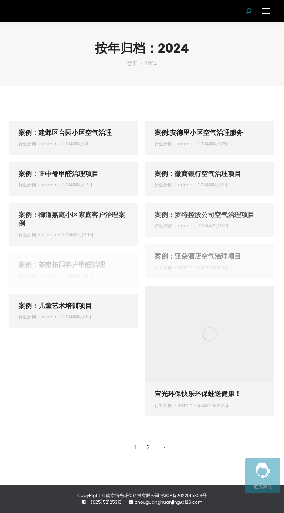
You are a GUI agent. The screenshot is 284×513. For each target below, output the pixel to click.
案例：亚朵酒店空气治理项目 (198, 256)
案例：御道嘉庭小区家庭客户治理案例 (71, 219)
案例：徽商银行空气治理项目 (198, 173)
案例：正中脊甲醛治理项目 (58, 173)
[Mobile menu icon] (266, 11)
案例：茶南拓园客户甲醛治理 (61, 264)
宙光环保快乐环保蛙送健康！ (198, 393)
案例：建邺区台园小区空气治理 (65, 132)
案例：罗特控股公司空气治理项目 (204, 214)
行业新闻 (27, 144)
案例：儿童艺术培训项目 (55, 305)
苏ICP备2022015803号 (183, 495)
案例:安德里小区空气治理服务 (199, 132)
